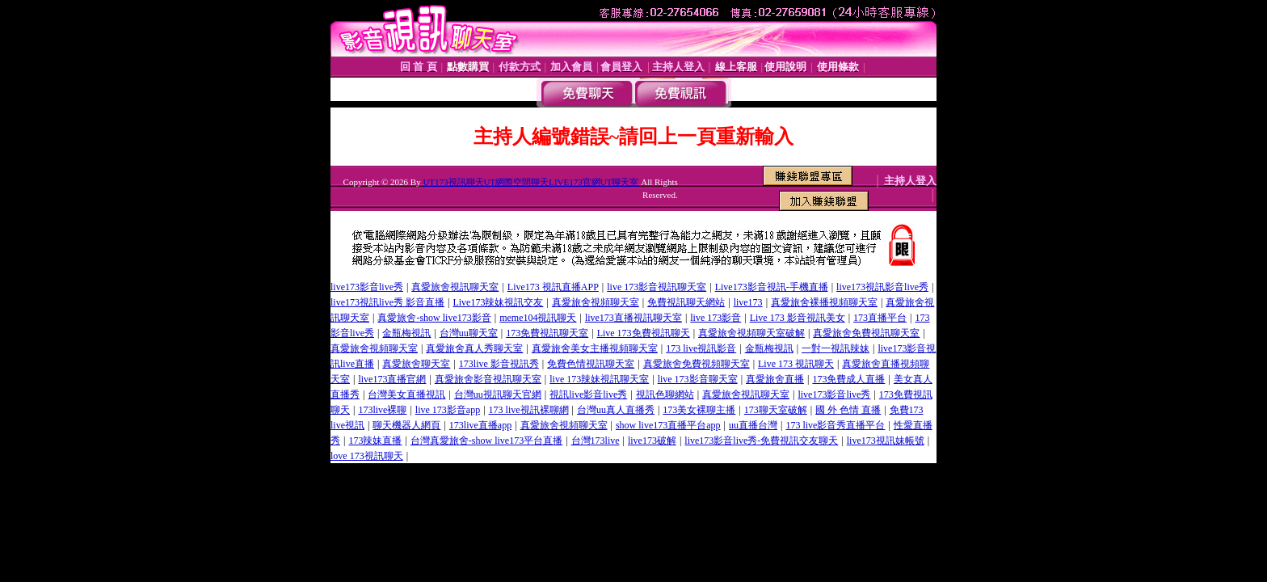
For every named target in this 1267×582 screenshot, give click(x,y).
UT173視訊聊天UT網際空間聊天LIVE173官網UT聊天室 (530, 182)
